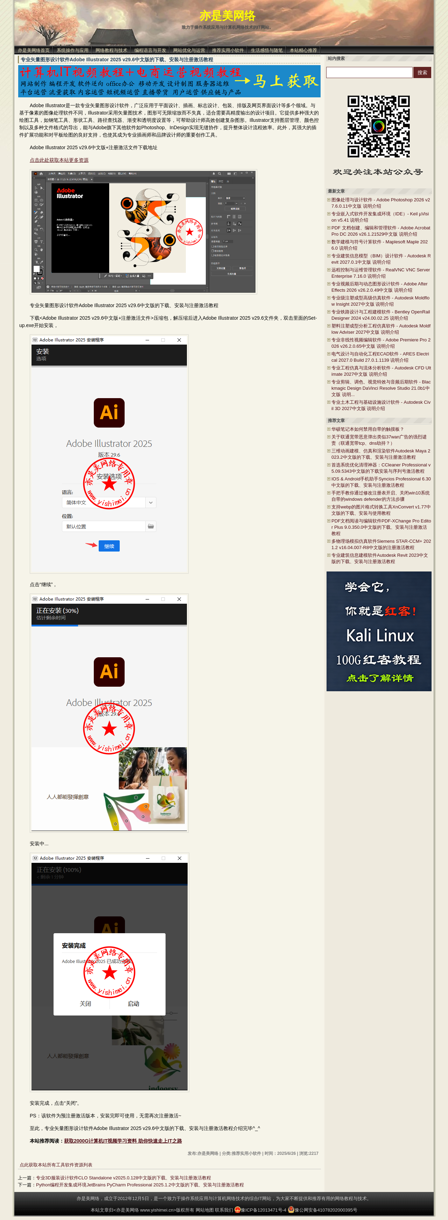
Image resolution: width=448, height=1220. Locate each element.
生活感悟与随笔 (267, 50)
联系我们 (224, 1210)
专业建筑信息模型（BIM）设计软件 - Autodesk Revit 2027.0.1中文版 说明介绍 (381, 259)
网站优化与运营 (189, 50)
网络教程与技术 (111, 50)
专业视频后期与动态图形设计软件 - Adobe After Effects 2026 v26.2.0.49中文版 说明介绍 (379, 287)
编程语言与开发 (150, 50)
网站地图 (205, 1210)
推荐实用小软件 (228, 50)
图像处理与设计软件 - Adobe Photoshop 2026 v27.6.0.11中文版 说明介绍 (380, 203)
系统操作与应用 (73, 50)
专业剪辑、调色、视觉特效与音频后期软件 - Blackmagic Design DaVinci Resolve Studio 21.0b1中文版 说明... (381, 388)
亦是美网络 (227, 15)
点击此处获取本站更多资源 (59, 160)
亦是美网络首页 (34, 50)
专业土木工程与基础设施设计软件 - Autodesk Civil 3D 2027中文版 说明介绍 (380, 405)
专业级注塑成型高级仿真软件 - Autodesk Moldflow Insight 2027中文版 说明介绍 (380, 301)
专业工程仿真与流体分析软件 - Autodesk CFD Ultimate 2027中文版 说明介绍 (381, 371)
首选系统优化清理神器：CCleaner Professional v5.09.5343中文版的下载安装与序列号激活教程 (380, 468)
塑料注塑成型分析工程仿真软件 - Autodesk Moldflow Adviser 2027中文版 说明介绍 (380, 329)
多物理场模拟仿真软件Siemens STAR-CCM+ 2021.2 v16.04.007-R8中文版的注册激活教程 (381, 544)
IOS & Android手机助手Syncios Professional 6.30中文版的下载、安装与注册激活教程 (381, 482)
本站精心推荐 (303, 50)
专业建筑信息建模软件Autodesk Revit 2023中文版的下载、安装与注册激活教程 (379, 558)
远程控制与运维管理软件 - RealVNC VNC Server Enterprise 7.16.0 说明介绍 (380, 273)
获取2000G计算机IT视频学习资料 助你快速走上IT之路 (123, 1141)
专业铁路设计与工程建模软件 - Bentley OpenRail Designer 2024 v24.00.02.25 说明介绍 (380, 315)
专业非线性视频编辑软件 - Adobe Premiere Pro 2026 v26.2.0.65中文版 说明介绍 (380, 343)
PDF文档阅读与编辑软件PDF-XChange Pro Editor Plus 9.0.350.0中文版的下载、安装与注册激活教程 (381, 527)
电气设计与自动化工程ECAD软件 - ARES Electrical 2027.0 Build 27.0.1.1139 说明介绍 (380, 357)
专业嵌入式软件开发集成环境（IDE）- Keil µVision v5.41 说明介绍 (380, 217)
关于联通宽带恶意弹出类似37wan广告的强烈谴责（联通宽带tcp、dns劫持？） (379, 440)
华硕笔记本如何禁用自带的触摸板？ (367, 429)
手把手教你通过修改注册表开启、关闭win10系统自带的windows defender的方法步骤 (380, 496)
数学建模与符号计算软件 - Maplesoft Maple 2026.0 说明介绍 (379, 245)
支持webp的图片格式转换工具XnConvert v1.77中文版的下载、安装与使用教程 (381, 510)
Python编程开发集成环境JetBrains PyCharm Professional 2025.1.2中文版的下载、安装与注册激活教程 (140, 1184)
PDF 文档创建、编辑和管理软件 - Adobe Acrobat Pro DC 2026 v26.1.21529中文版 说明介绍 (380, 231)
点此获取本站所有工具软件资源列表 (56, 1164)
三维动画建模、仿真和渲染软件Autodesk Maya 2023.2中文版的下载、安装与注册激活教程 (380, 454)
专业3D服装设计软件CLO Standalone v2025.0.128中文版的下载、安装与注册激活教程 (123, 1177)
